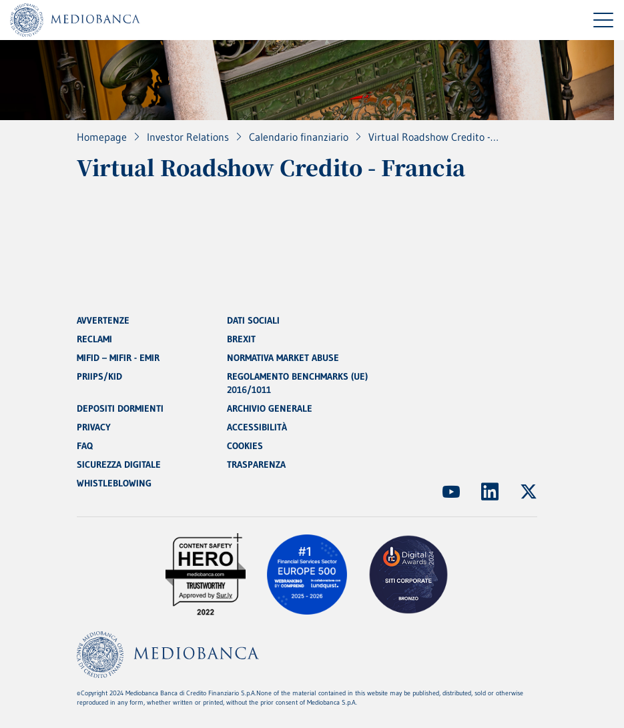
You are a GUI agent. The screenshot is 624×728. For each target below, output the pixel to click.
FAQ (85, 446)
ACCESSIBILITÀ (257, 427)
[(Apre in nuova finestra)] (451, 491)
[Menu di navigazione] (603, 20)
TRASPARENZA (256, 464)
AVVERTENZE (103, 320)
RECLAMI (94, 339)
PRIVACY (94, 427)
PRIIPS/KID (99, 376)
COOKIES (245, 446)
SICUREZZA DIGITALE (119, 464)
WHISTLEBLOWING (114, 483)
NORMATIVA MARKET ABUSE (283, 358)
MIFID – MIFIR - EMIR (118, 358)
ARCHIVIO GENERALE (269, 408)
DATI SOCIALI (253, 320)
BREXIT (241, 339)
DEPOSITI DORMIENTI (120, 408)
